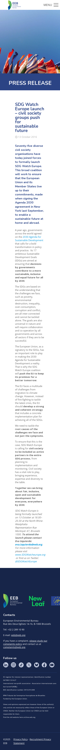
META (37, 601)
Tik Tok (21, 664)
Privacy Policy (20, 739)
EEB (12, 601)
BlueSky (36, 664)
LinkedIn (5, 664)
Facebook (44, 664)
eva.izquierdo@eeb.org (28, 544)
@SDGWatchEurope (26, 561)
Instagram (13, 664)
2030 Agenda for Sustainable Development (29, 238)
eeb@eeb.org (18, 635)
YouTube (51, 664)
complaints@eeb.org (14, 647)
